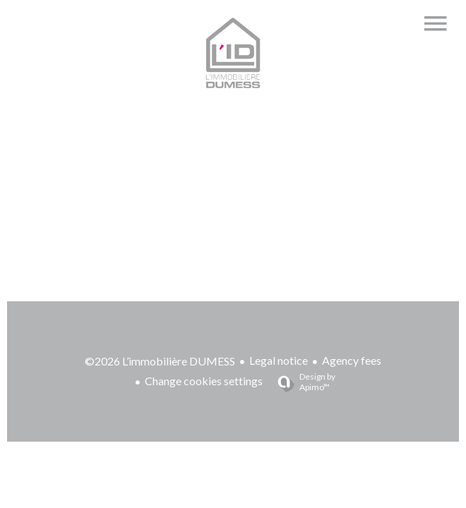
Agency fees (351, 360)
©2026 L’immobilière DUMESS (160, 361)
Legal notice (278, 360)
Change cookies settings (204, 380)
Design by (300, 381)
